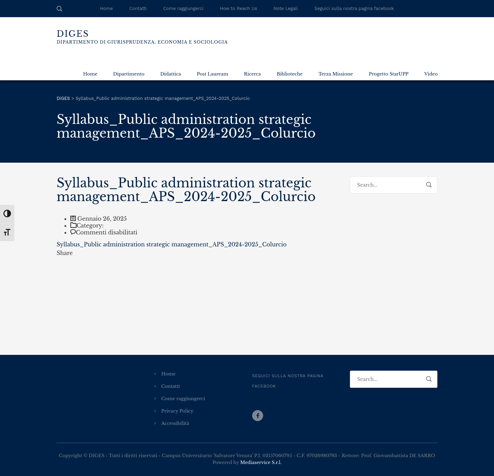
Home (106, 8)
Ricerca (252, 74)
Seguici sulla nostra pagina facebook (354, 8)
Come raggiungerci (183, 8)
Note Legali (285, 8)
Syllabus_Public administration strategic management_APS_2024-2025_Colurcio (171, 244)
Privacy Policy (177, 411)
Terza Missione (335, 74)
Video (431, 74)
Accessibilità (175, 423)
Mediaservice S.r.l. (260, 462)
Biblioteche (290, 74)
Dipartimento (128, 74)
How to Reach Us (238, 8)
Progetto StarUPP (389, 74)
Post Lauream (212, 74)
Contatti (138, 8)
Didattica (170, 74)
